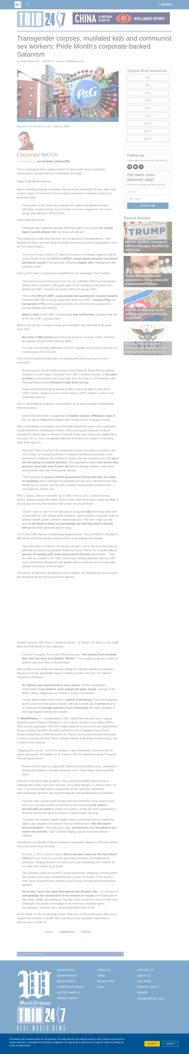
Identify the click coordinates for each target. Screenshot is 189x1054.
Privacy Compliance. (54, 1042)
